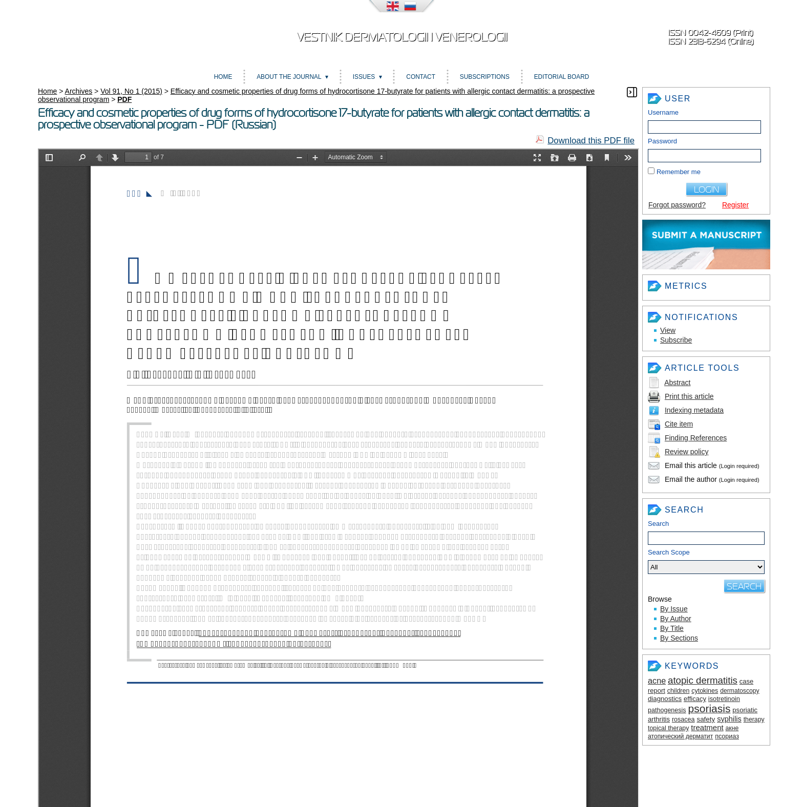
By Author (675, 618)
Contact (420, 76)
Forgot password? (677, 205)
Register (735, 205)
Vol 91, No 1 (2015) (131, 91)
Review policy (687, 452)
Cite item (679, 424)
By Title (672, 628)
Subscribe (676, 340)
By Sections (679, 638)
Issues (364, 76)
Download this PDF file (591, 140)
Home (223, 76)
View (667, 330)
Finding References (696, 438)
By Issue (674, 609)
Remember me (679, 172)
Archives (79, 91)
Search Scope (706, 561)
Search (658, 523)
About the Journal (289, 76)
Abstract (677, 382)
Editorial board (561, 76)
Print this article (689, 396)
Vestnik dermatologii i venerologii (402, 37)
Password (662, 141)
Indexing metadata (694, 410)
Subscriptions (485, 76)
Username (663, 112)
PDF (124, 99)
